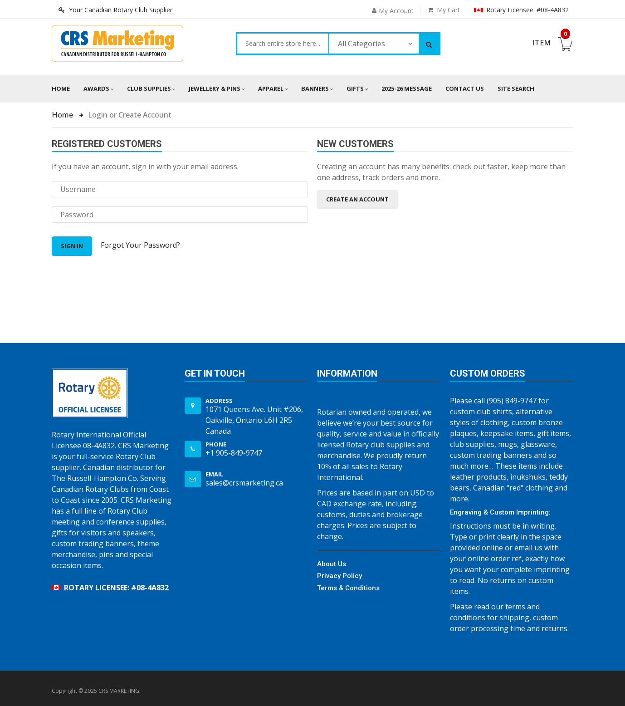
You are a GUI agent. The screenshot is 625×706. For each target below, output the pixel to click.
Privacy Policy (339, 576)
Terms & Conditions (348, 588)
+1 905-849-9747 (233, 453)
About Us (331, 564)
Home (61, 88)
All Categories (361, 44)
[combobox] (282, 44)
